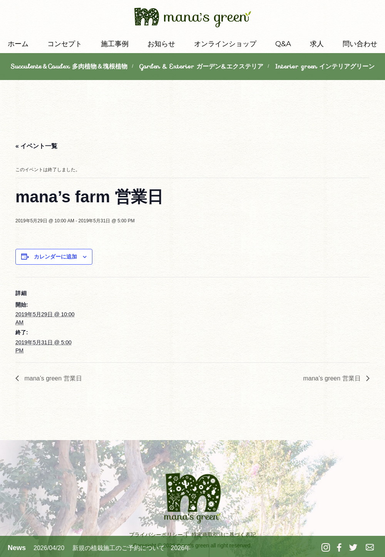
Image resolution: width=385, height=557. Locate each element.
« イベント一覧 (36, 146)
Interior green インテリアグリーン (325, 66)
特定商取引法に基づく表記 (223, 535)
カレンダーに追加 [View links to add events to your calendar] (55, 256)
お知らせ (161, 44)
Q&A (283, 44)
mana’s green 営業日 (52, 378)
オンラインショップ (225, 44)
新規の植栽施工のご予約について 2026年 (131, 548)
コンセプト (64, 44)
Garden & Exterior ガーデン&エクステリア (201, 66)
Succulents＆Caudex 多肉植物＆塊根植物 (68, 66)
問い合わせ (360, 44)
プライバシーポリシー (156, 535)
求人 (317, 44)
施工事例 (115, 44)
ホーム (18, 44)
